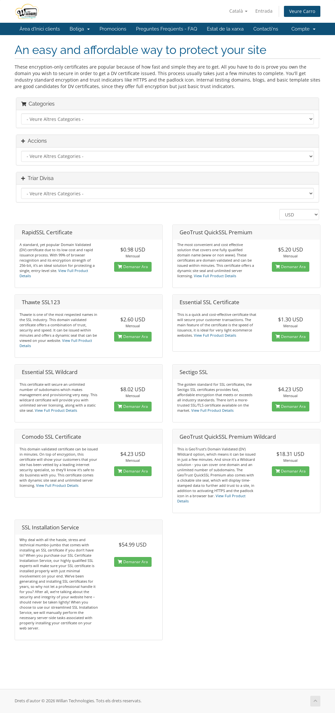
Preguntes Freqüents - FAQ (166, 29)
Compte (303, 29)
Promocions (113, 29)
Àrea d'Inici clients (40, 29)
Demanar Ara (133, 266)
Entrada (264, 11)
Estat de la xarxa (225, 29)
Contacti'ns (265, 29)
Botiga (80, 29)
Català (238, 11)
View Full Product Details (214, 275)
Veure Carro (302, 11)
